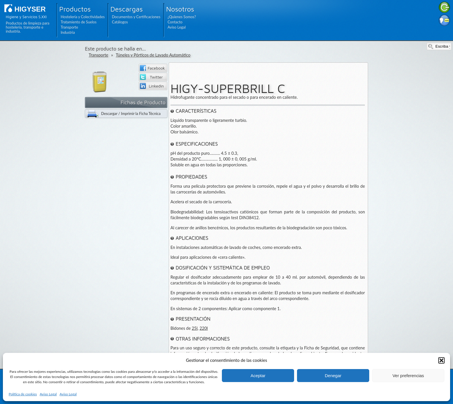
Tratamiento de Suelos (78, 22)
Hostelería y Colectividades (83, 16)
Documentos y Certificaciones (136, 16)
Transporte (69, 27)
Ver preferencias (408, 375)
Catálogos (120, 22)
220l (204, 328)
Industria (68, 32)
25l (195, 328)
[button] (441, 360)
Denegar (333, 375)
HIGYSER (30, 9)
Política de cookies (23, 394)
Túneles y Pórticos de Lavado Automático (153, 55)
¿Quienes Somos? (182, 16)
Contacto (175, 22)
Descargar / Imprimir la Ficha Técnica (131, 113)
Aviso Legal (48, 394)
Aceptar (258, 375)
